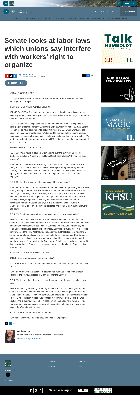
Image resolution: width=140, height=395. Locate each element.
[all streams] (128, 11)
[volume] (13, 11)
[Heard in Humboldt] (118, 163)
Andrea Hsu (27, 74)
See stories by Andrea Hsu (29, 338)
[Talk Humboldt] (118, 47)
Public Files (82, 362)
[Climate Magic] (118, 124)
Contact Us (52, 367)
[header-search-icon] (119, 3)
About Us (51, 362)
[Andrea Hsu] (10, 336)
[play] (6, 11)
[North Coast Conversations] (118, 85)
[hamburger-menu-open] (5, 3)
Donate (130, 3)
